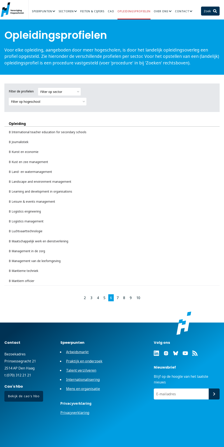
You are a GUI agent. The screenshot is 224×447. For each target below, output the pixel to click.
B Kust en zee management (28, 162)
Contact (182, 11)
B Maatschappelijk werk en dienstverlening (38, 241)
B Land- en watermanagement (30, 172)
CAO (111, 11)
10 (138, 297)
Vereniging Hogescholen (14, 9)
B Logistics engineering (25, 211)
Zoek (208, 11)
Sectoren (66, 11)
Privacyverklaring (74, 412)
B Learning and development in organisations (40, 191)
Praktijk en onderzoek (84, 361)
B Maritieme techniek (23, 271)
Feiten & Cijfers (92, 11)
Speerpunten (42, 11)
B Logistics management (26, 221)
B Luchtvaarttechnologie (25, 231)
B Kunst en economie (23, 152)
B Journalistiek (18, 142)
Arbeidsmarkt (77, 351)
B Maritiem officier (21, 281)
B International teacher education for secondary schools (47, 132)
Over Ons (161, 11)
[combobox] (59, 92)
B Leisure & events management (32, 202)
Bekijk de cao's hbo (24, 396)
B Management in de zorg (27, 251)
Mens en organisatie (83, 388)
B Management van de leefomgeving (35, 261)
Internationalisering (83, 379)
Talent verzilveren (81, 370)
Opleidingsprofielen (133, 11)
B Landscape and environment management (40, 182)
